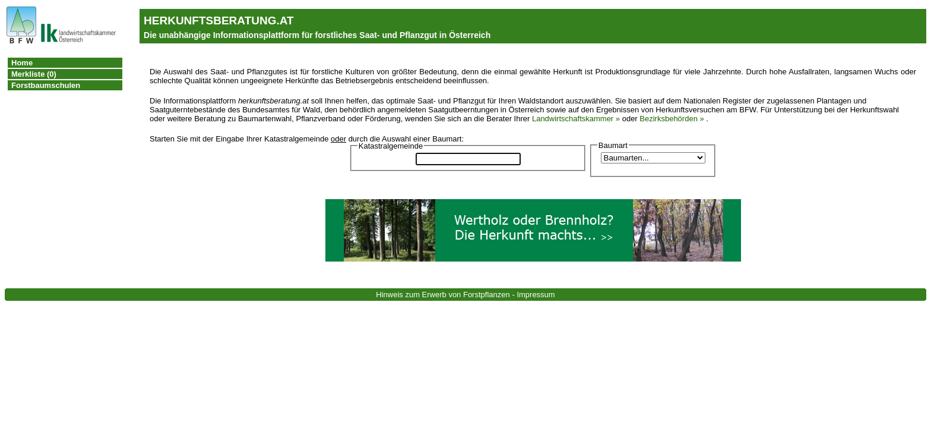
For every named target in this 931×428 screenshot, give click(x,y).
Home (22, 62)
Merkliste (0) (33, 74)
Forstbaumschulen (45, 85)
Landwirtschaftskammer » (576, 118)
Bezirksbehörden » (671, 118)
